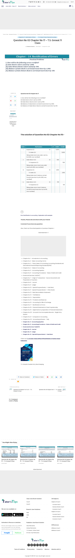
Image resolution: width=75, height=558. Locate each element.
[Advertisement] (37, 19)
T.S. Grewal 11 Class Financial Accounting (47, 37)
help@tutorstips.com (63, 2)
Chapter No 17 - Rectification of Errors (26, 37)
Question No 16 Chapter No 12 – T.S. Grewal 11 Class (12, 123)
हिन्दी (72, 2)
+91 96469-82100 (50, 2)
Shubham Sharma (31, 46)
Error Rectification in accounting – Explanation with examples (38, 215)
